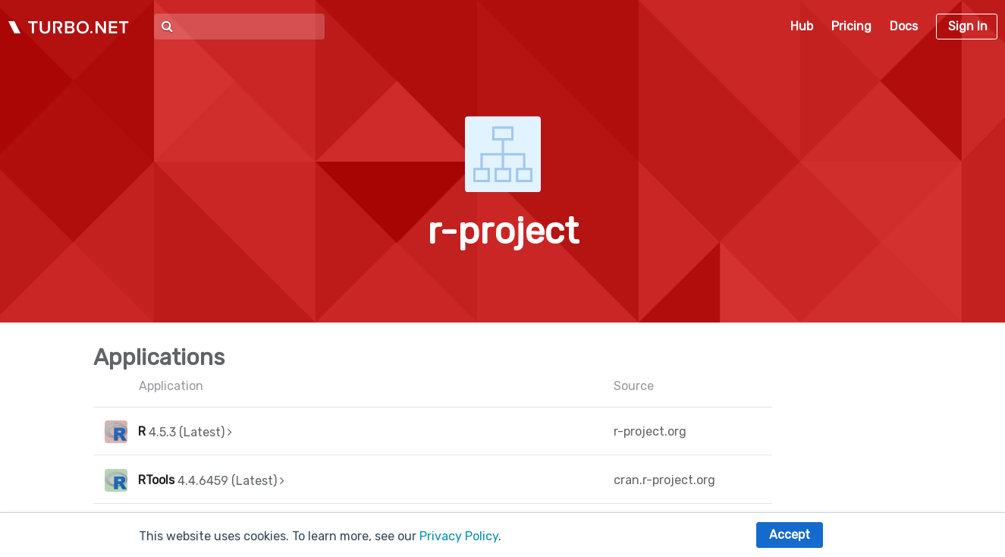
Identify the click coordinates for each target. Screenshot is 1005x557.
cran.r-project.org (664, 480)
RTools (156, 480)
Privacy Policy (458, 536)
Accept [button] (789, 534)
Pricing (851, 26)
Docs (904, 26)
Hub (801, 26)
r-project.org (650, 431)
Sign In (968, 26)
